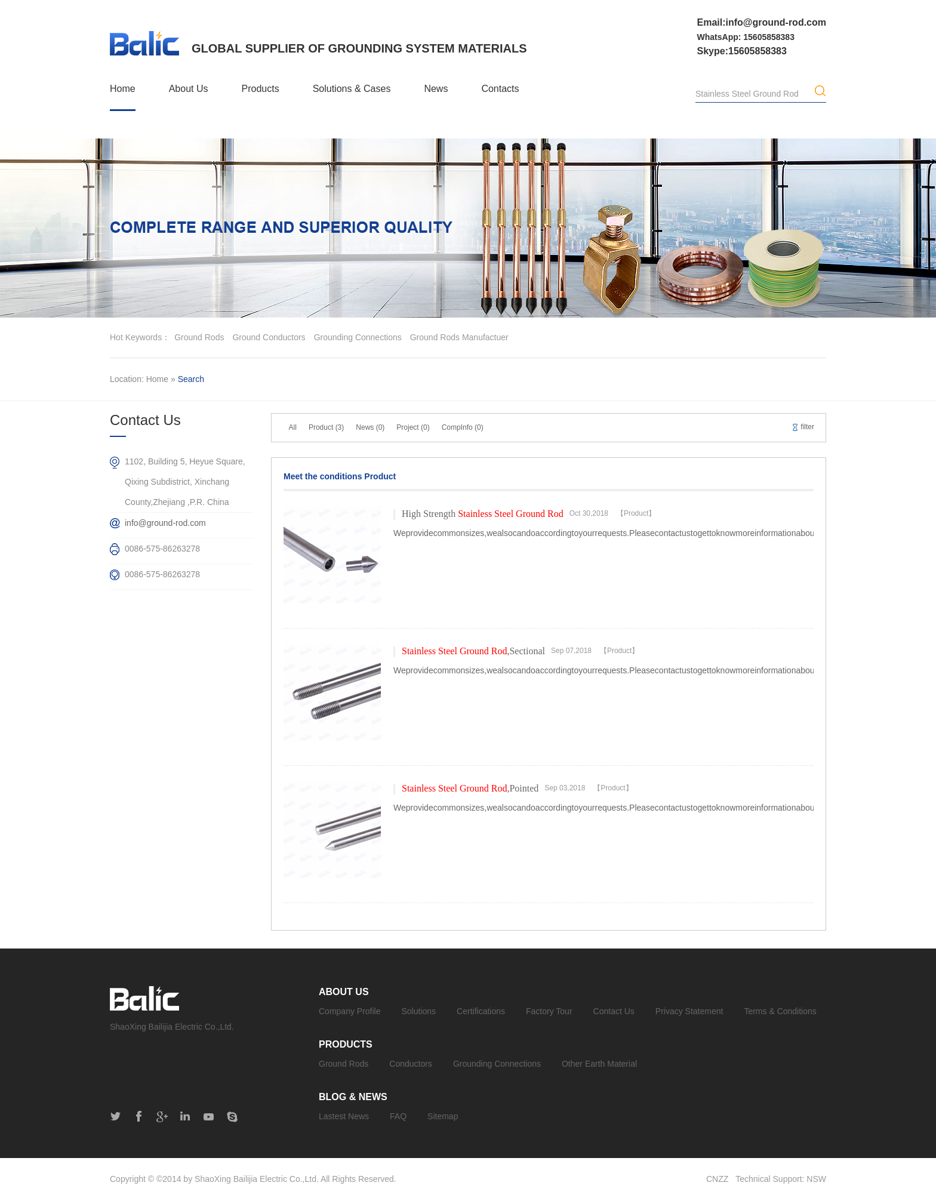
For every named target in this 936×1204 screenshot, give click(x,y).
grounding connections (358, 337)
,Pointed (470, 788)
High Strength (483, 514)
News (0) (370, 427)
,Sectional (473, 651)
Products (260, 89)
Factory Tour (549, 1011)
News (436, 89)
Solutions (419, 1011)
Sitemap (442, 1116)
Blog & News (353, 1097)
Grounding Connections (497, 1063)
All (293, 427)
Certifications (481, 1011)
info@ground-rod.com (165, 523)
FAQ (398, 1116)
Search (191, 379)
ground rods (199, 337)
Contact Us (614, 1011)
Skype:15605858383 (742, 51)
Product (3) (326, 427)
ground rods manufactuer (459, 337)
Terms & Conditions (780, 1011)
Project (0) (412, 427)
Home (123, 89)
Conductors (410, 1063)
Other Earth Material (599, 1063)
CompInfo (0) (463, 427)
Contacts (500, 89)
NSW (816, 1179)
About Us (188, 89)
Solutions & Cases (352, 89)
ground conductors (268, 337)
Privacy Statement (689, 1011)
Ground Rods (343, 1063)
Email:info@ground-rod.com (761, 22)
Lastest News (344, 1116)
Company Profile (350, 1011)
